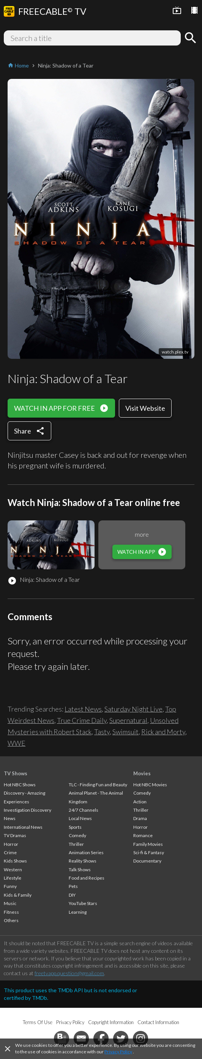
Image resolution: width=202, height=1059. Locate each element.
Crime (10, 852)
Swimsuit (125, 731)
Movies (142, 773)
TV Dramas (15, 835)
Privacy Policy (118, 1051)
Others (11, 920)
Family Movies (148, 844)
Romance (143, 835)
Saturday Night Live (133, 709)
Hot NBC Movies (150, 784)
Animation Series (86, 852)
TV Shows (15, 773)
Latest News (83, 709)
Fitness (11, 912)
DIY (72, 895)
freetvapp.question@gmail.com (69, 973)
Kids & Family (18, 895)
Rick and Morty (163, 731)
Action (140, 801)
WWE (16, 743)
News (10, 818)
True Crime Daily (82, 720)
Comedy (77, 835)
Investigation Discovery (27, 810)
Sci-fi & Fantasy (148, 852)
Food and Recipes (86, 878)
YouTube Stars (83, 903)
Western (13, 869)
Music (10, 903)
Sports (75, 827)
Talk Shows (80, 869)
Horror (11, 844)
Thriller (76, 844)
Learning (78, 912)
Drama (140, 818)
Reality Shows (82, 861)
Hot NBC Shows (20, 784)
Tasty (102, 731)
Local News (80, 818)
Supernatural (128, 720)
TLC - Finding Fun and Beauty (98, 784)
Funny (10, 886)
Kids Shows (15, 861)
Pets (73, 886)
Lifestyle (12, 878)
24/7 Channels (83, 810)
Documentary (147, 861)
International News (23, 827)
